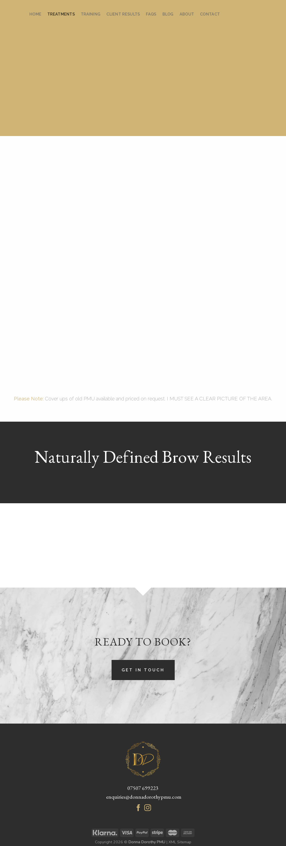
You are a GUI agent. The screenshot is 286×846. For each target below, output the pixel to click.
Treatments (61, 14)
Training (90, 14)
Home (35, 14)
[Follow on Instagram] (147, 809)
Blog (168, 14)
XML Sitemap (179, 842)
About (187, 14)
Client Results (123, 14)
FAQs (151, 14)
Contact (210, 14)
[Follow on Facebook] (138, 809)
